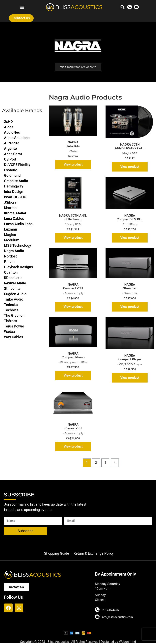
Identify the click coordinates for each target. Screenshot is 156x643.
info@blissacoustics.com (117, 617)
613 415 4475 (110, 610)
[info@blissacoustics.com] (97, 616)
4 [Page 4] (115, 462)
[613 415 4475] (97, 609)
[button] (22, 7)
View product (73, 164)
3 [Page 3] (105, 462)
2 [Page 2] (96, 462)
